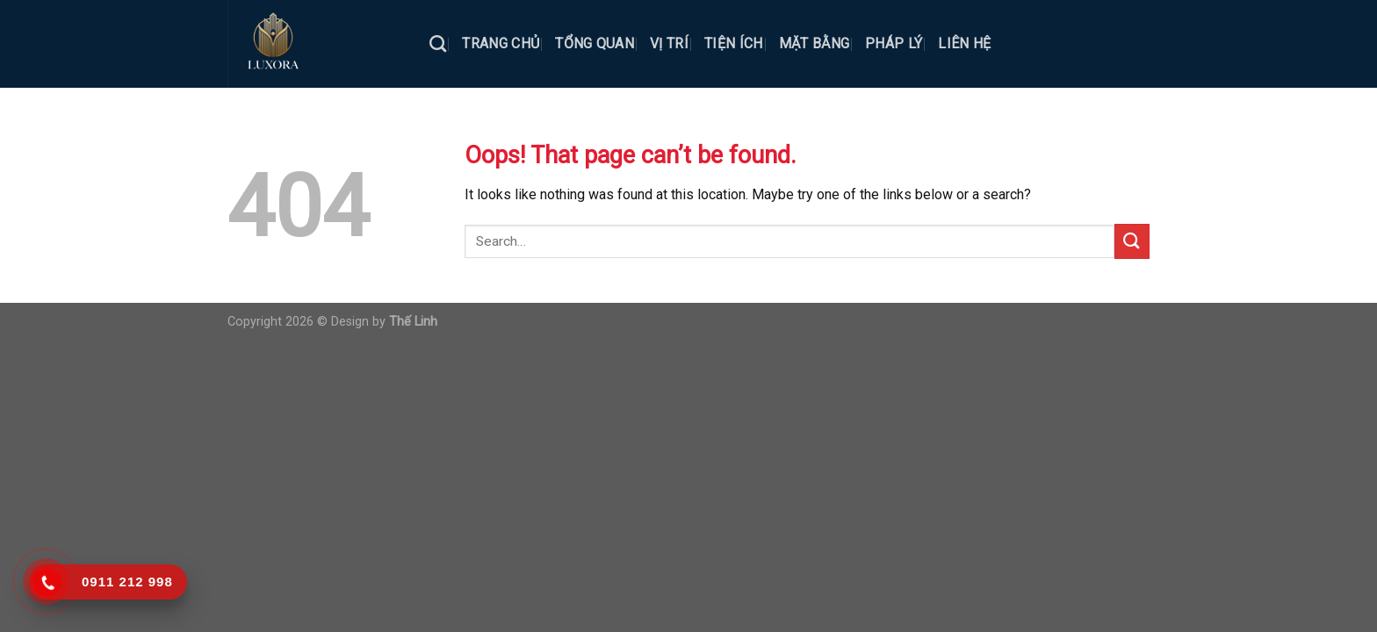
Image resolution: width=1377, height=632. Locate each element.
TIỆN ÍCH (733, 43)
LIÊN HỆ (964, 43)
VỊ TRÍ (669, 43)
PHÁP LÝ (893, 43)
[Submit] (1132, 241)
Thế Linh (413, 321)
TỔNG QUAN (594, 43)
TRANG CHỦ (500, 43)
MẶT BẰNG (814, 43)
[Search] (437, 43)
